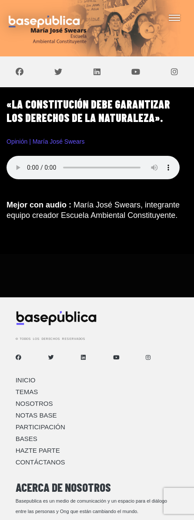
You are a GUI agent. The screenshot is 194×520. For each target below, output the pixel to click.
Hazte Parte (38, 450)
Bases (26, 438)
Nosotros (34, 403)
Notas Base (36, 415)
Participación (40, 427)
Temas (27, 391)
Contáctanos (40, 462)
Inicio (26, 380)
